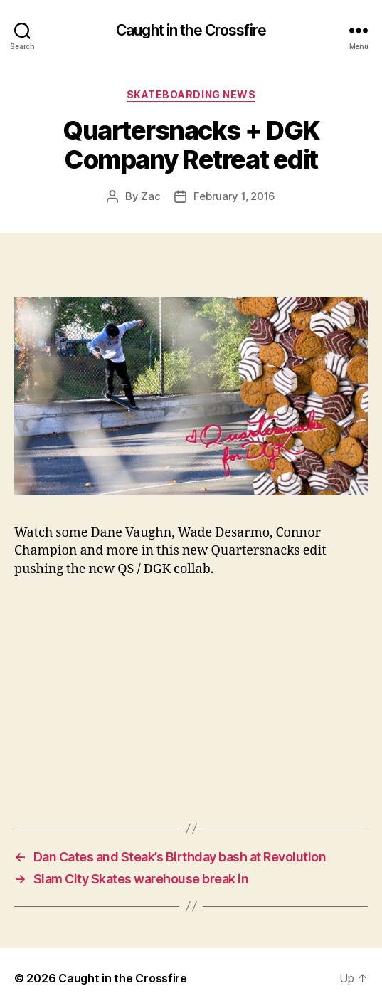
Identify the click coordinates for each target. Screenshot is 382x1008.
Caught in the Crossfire (191, 30)
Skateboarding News (191, 94)
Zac (150, 196)
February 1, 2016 (234, 196)
